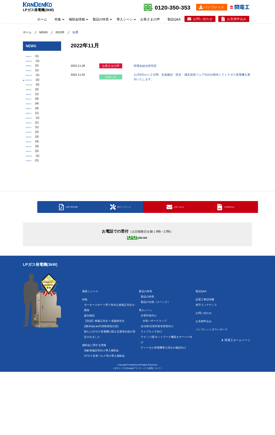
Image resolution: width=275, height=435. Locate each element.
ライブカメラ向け (151, 394)
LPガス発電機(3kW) (38, 10)
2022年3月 (33, 134)
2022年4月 (33, 128)
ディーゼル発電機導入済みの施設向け (163, 410)
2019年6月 (33, 199)
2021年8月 (33, 147)
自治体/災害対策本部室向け (157, 389)
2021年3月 (33, 180)
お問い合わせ (203, 19)
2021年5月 (33, 167)
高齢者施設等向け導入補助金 (101, 413)
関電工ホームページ (237, 403)
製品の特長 (101, 19)
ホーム (42, 19)
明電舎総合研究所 (145, 65)
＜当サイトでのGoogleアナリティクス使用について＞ (137, 431)
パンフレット (214, 7)
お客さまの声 (150, 19)
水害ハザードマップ (155, 384)
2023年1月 (33, 76)
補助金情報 (77, 19)
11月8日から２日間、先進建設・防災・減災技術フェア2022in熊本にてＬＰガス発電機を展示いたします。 (192, 77)
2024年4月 (33, 56)
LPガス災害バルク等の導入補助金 (104, 418)
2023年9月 (33, 69)
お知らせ (110, 76)
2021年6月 (33, 160)
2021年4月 (33, 173)
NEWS (43, 32)
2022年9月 (33, 102)
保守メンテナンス (206, 368)
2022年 (60, 32)
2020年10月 (33, 193)
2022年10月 (33, 95)
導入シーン (124, 19)
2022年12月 (33, 82)
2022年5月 (33, 121)
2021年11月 (33, 141)
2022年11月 (33, 89)
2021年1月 (33, 186)
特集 (58, 19)
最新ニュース (90, 354)
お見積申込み (236, 19)
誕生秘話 (89, 378)
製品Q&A (174, 19)
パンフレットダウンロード (212, 392)
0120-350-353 (172, 7)
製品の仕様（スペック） (155, 365)
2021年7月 (33, 154)
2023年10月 (33, 63)
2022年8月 (33, 108)
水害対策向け (149, 378)
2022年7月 (33, 115)
